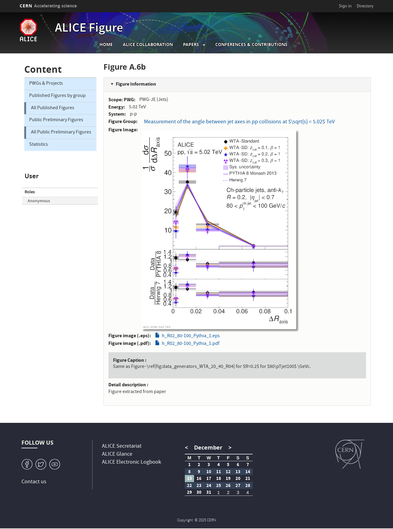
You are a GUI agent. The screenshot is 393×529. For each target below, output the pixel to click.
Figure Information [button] (136, 84)
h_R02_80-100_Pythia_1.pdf (191, 344)
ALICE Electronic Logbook (131, 462)
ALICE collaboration (148, 44)
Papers (191, 44)
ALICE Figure (89, 29)
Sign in (345, 6)
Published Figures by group (57, 96)
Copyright (185, 520)
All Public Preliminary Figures (61, 132)
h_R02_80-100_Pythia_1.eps (191, 336)
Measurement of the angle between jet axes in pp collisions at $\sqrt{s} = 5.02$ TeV (239, 122)
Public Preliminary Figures (56, 120)
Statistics (38, 145)
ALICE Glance (117, 454)
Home (106, 44)
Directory (365, 6)
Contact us (33, 482)
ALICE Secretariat (122, 446)
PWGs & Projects (46, 83)
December (208, 447)
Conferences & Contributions (251, 44)
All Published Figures (52, 108)
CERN (48, 6)
